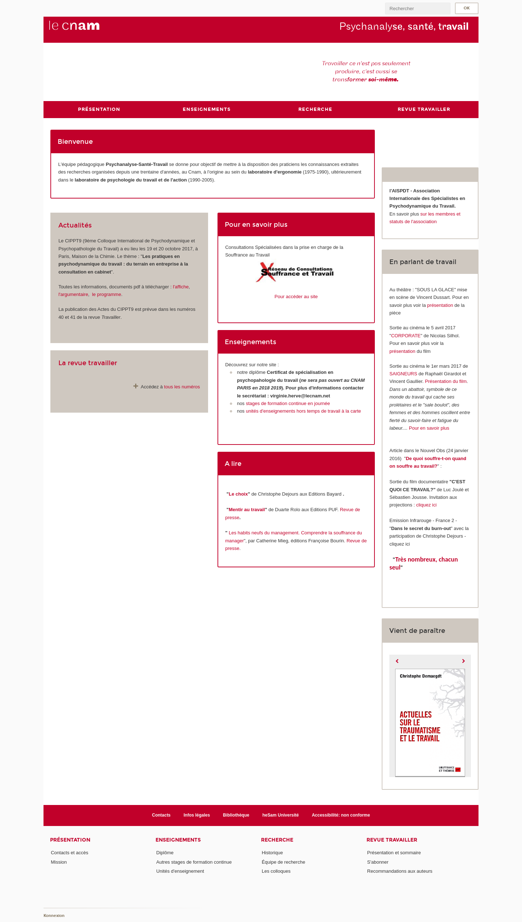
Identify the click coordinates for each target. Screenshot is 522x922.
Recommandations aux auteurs (399, 871)
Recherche (277, 840)
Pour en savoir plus (429, 428)
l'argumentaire (73, 294)
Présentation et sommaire (394, 852)
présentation (440, 305)
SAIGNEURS (403, 373)
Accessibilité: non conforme (341, 815)
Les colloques (276, 871)
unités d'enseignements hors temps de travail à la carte (303, 411)
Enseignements (178, 840)
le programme (106, 294)
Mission (59, 862)
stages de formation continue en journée (287, 403)
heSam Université (280, 815)
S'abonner (378, 862)
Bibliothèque (236, 815)
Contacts (161, 815)
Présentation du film (446, 381)
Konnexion (54, 915)
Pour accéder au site (296, 296)
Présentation (70, 840)
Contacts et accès (69, 852)
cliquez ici (426, 505)
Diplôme (165, 852)
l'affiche (180, 286)
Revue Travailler (391, 840)
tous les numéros (182, 386)
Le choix (238, 494)
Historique (272, 852)
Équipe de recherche (283, 862)
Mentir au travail (247, 509)
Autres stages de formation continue (194, 862)
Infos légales (197, 815)
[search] (417, 8)
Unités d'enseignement (180, 871)
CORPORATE (405, 335)
